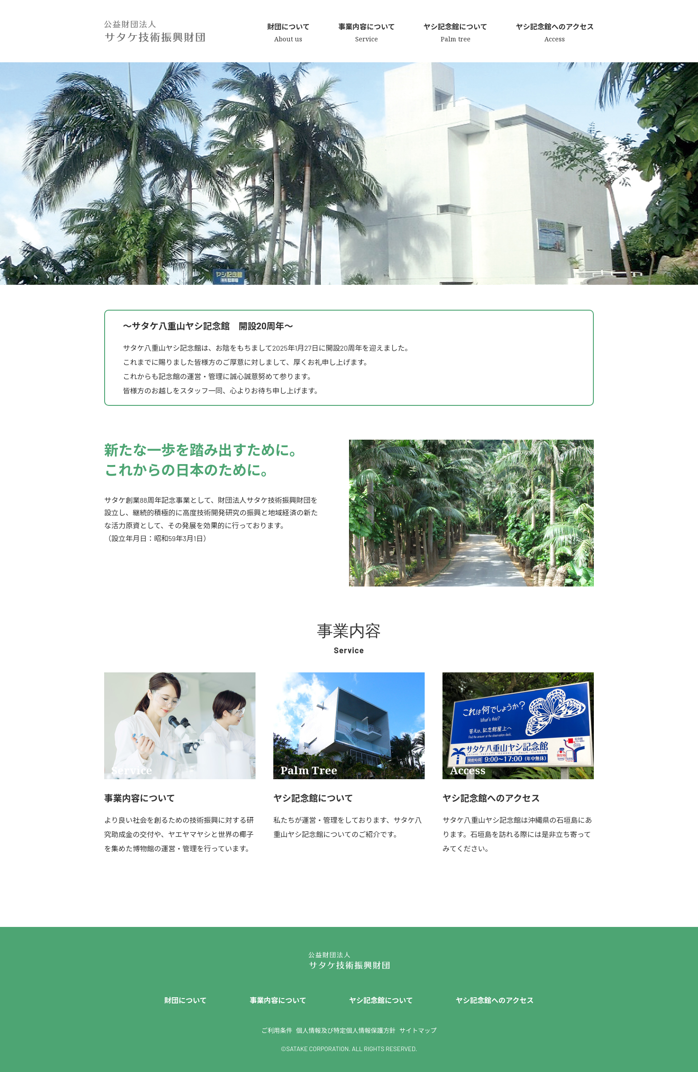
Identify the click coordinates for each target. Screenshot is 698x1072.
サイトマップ (418, 1030)
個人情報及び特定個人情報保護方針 (346, 1030)
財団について (185, 1000)
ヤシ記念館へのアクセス (495, 1000)
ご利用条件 (276, 1030)
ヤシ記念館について (381, 1000)
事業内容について (278, 1000)
